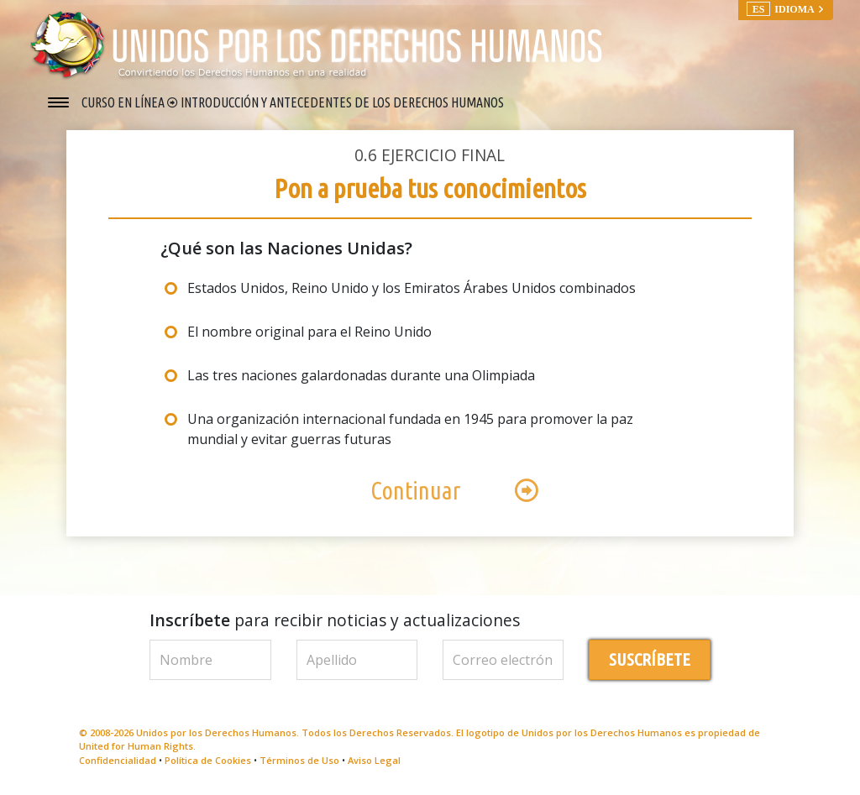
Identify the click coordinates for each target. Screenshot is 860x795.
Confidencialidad (117, 760)
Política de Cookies (208, 760)
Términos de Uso (299, 760)
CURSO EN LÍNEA (124, 102)
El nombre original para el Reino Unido (309, 331)
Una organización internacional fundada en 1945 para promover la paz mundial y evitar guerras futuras (410, 429)
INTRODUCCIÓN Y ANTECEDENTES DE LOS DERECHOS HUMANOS (342, 102)
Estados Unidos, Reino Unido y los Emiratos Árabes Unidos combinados (411, 288)
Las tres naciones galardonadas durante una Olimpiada (361, 375)
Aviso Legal (374, 760)
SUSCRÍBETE (649, 659)
